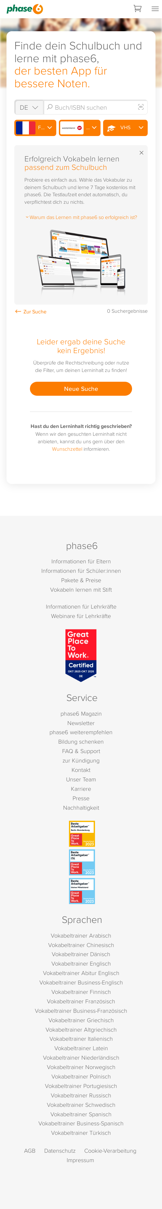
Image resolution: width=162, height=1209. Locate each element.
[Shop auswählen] (28, 107)
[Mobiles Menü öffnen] (155, 9)
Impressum (80, 1160)
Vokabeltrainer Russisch (81, 1095)
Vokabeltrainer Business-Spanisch (81, 1123)
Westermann (80, 127)
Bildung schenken (81, 741)
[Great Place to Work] (81, 655)
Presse (81, 798)
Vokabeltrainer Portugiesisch (81, 1086)
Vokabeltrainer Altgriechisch (81, 1029)
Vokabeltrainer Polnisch (81, 1076)
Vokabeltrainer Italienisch (81, 1039)
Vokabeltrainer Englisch (81, 963)
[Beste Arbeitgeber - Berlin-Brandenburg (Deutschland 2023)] (82, 834)
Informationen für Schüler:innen (81, 571)
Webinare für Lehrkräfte (81, 616)
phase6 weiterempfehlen (81, 732)
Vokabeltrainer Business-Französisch (81, 1011)
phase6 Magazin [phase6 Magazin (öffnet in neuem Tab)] (81, 713)
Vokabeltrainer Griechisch (81, 1020)
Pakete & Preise (81, 580)
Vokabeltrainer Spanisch (81, 1114)
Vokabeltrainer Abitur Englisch (81, 973)
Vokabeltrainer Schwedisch (81, 1105)
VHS (117, 128)
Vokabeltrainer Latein (81, 1048)
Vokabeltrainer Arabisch (81, 935)
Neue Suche (81, 388)
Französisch (36, 127)
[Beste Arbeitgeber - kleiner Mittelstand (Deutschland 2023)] (82, 891)
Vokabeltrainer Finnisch (81, 992)
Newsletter (81, 723)
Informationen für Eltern (81, 561)
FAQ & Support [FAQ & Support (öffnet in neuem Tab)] (81, 751)
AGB (29, 1151)
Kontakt (81, 770)
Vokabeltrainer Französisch (81, 1001)
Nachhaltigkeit (81, 808)
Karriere (81, 789)
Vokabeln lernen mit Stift (81, 589)
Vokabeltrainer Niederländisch (81, 1057)
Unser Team (81, 779)
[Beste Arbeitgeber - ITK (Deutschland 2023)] (82, 862)
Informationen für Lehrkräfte (81, 606)
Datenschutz (59, 1151)
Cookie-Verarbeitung (110, 1151)
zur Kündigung (81, 760)
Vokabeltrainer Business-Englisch (81, 982)
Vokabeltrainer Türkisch (81, 1133)
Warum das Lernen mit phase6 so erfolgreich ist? (80, 217)
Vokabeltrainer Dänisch (81, 954)
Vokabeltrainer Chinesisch (81, 945)
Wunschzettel (67, 448)
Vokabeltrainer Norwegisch (81, 1067)
